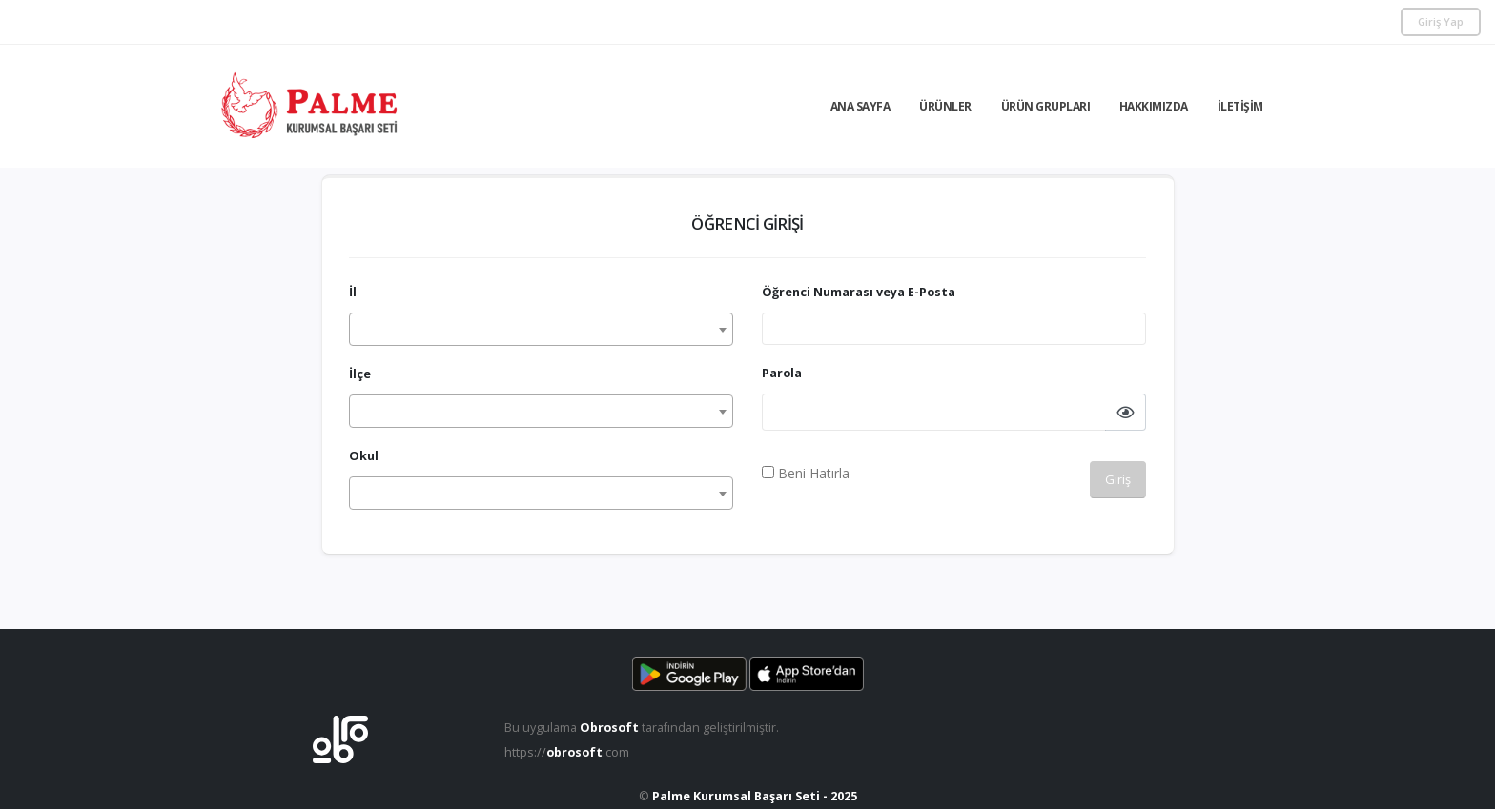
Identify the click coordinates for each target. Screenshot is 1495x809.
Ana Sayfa (860, 106)
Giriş (1118, 479)
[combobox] (541, 329)
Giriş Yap (1441, 21)
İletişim (1240, 106)
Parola (782, 373)
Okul (364, 456)
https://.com (566, 752)
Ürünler (945, 106)
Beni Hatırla (806, 473)
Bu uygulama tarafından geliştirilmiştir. (641, 727)
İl (353, 292)
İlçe (360, 374)
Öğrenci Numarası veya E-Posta (858, 292)
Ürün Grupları (1046, 106)
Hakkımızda (1153, 106)
